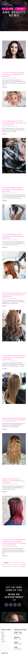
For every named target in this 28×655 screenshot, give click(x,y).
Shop (2, 637)
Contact (3, 641)
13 (10, 564)
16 (17, 564)
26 (18, 566)
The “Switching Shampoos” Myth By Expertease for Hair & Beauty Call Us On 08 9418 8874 (13, 236)
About (2, 634)
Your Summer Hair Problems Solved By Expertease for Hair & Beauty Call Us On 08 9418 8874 (13, 74)
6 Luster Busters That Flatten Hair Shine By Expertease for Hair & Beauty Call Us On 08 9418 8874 (13, 357)
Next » (23, 566)
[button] (25, 3)
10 (3, 564)
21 (6, 566)
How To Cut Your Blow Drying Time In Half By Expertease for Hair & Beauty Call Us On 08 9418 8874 (14, 294)
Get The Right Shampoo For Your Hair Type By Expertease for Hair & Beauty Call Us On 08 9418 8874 (14, 122)
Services (3, 635)
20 (3, 566)
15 (15, 564)
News (2, 639)
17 (19, 564)
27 (20, 566)
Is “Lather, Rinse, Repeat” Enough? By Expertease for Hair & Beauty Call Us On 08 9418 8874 (13, 189)
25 (15, 566)
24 (13, 566)
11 (5, 564)
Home (2, 632)
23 (10, 566)
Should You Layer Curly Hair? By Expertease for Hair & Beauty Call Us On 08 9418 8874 (13, 480)
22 (8, 566)
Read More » (4, 87)
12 (7, 564)
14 (12, 564)
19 (24, 564)
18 (22, 564)
